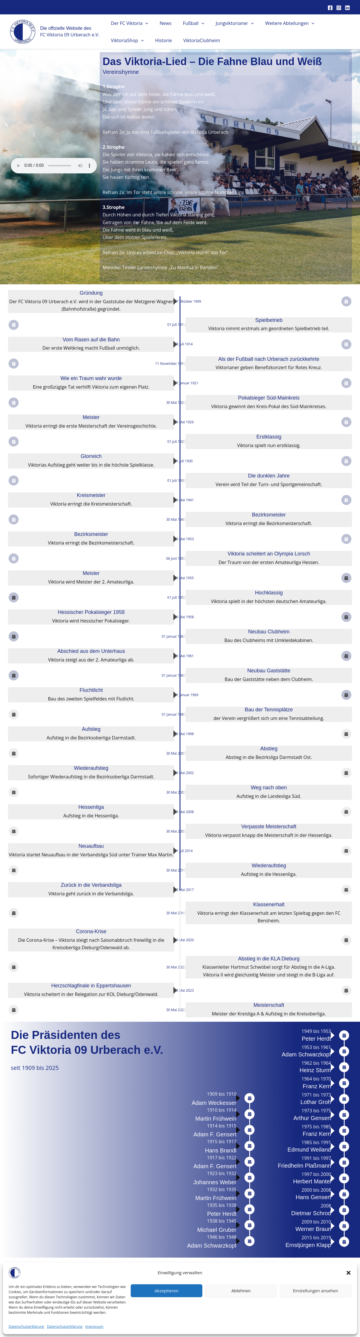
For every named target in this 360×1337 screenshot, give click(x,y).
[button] (348, 1273)
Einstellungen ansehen (315, 1290)
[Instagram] (338, 7)
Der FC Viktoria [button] (128, 23)
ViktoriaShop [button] (126, 40)
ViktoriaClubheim (196, 40)
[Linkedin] (347, 7)
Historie (160, 40)
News (162, 23)
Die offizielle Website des (65, 28)
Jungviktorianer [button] (227, 23)
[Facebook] (330, 7)
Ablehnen (241, 1290)
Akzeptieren (166, 1290)
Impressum (94, 1326)
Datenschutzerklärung (26, 1326)
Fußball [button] (187, 23)
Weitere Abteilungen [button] (279, 23)
